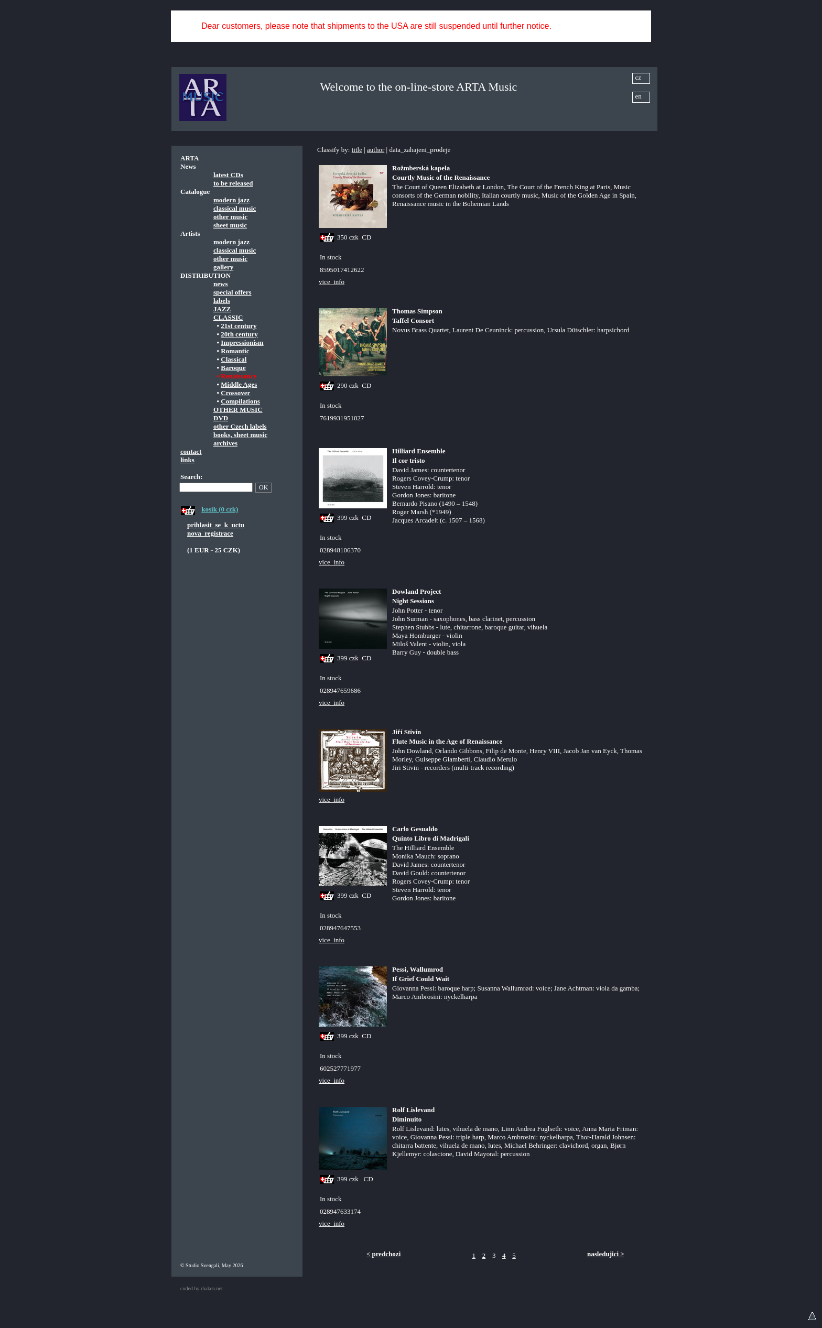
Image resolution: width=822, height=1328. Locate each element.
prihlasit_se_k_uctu (215, 525)
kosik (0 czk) (219, 509)
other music (230, 217)
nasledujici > (605, 1254)
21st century (238, 326)
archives (225, 443)
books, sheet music (240, 435)
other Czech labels (240, 426)
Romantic (235, 351)
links (187, 460)
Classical (233, 359)
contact (190, 451)
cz (638, 77)
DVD (220, 418)
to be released (233, 183)
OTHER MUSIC (238, 409)
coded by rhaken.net (201, 1288)
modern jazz (231, 200)
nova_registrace (210, 533)
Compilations (240, 401)
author (375, 150)
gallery (223, 267)
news (220, 284)
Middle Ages (239, 384)
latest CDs (228, 175)
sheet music (230, 225)
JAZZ (222, 309)
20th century (239, 334)
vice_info (331, 282)
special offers (232, 292)
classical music (234, 208)
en (638, 96)
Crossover (235, 393)
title (357, 150)
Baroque (233, 368)
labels (221, 300)
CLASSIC (228, 317)
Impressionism (242, 342)
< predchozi (383, 1254)
